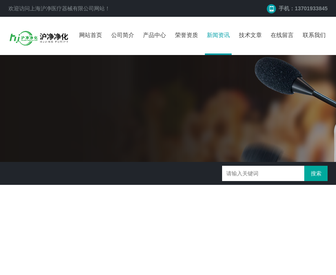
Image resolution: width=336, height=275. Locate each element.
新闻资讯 (218, 35)
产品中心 (154, 35)
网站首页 (90, 35)
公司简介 (122, 35)
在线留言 (282, 35)
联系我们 (314, 35)
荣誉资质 (186, 35)
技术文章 (250, 35)
